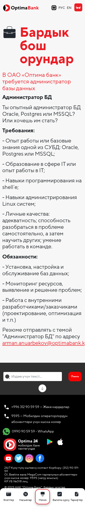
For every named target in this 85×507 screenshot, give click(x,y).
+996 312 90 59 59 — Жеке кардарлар (40, 407)
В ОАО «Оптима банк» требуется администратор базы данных (36, 82)
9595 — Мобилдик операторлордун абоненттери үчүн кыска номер (39, 419)
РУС (61, 8)
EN (69, 8)
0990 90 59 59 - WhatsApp (28, 431)
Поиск (75, 376)
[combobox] (32, 376)
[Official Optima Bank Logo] (21, 7)
